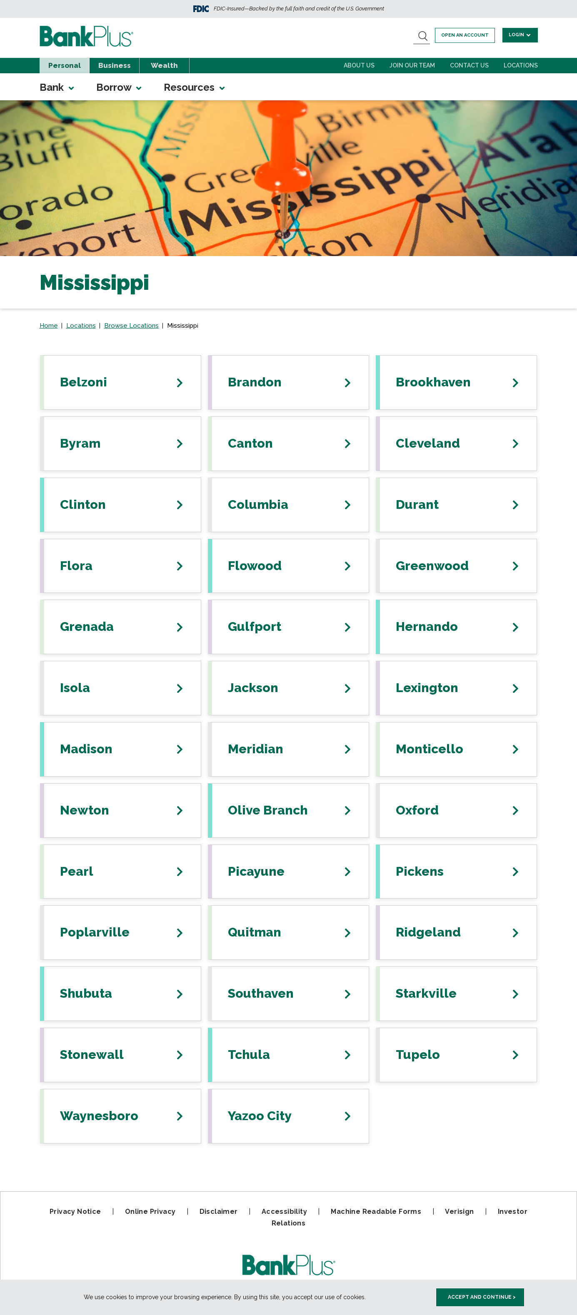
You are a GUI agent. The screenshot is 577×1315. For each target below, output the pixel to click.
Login (520, 34)
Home (49, 325)
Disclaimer (219, 1211)
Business (114, 65)
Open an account (466, 35)
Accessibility (284, 1211)
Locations (521, 65)
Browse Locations (131, 325)
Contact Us (469, 65)
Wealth (164, 65)
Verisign (459, 1211)
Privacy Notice (75, 1211)
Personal (64, 65)
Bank (57, 87)
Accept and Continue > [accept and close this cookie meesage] (482, 1297)
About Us (359, 65)
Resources (195, 87)
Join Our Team (412, 65)
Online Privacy (150, 1211)
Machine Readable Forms (376, 1211)
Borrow (119, 87)
